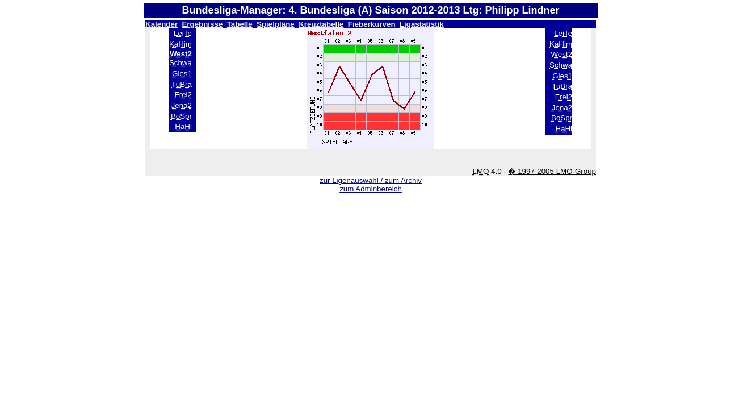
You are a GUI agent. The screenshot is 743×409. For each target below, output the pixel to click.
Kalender (161, 24)
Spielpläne (276, 24)
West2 (562, 54)
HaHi (183, 126)
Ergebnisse (202, 24)
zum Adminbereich (370, 189)
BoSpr (181, 116)
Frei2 (183, 94)
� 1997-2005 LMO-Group (552, 171)
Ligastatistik (422, 24)
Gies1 (182, 73)
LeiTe (183, 33)
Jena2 (181, 105)
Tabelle (240, 24)
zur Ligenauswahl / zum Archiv (371, 180)
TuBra (181, 84)
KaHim (180, 44)
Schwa (180, 63)
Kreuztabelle (321, 24)
